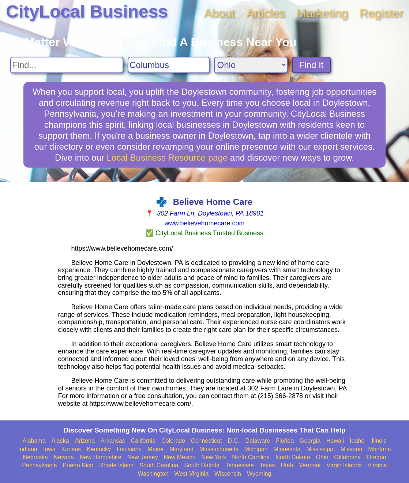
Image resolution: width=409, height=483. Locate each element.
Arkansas (113, 441)
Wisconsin (227, 474)
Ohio (322, 457)
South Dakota (201, 465)
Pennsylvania (39, 465)
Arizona (85, 441)
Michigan (256, 449)
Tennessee (239, 465)
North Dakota (292, 457)
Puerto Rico (78, 465)
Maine (155, 449)
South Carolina (158, 465)
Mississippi (320, 449)
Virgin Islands (344, 465)
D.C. (234, 441)
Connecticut (206, 441)
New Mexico (179, 457)
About (219, 13)
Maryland (181, 449)
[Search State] (251, 65)
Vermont (310, 465)
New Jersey (142, 457)
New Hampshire (100, 457)
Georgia (310, 441)
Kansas (71, 449)
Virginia (377, 465)
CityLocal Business (87, 11)
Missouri (352, 449)
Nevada (64, 457)
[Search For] (66, 65)
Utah (287, 465)
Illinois (378, 441)
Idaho (357, 441)
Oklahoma (347, 457)
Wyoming (259, 474)
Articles (265, 13)
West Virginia (191, 474)
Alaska (60, 441)
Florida (285, 441)
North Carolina (251, 457)
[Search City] (169, 65)
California (143, 441)
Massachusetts (219, 449)
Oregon (376, 457)
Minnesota (287, 449)
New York (214, 457)
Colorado (173, 441)
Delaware (257, 441)
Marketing (322, 13)
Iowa (49, 449)
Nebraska (35, 457)
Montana (379, 449)
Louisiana (129, 449)
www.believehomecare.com (204, 223)
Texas (267, 465)
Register (381, 13)
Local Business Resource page (167, 157)
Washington (153, 474)
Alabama (33, 441)
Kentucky (99, 449)
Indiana (27, 449)
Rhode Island (116, 465)
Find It (311, 65)
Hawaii (335, 441)
